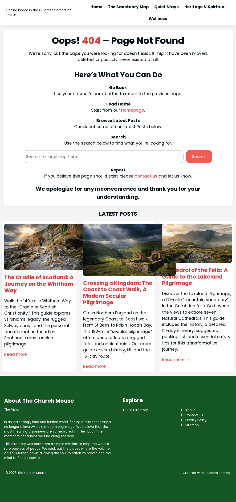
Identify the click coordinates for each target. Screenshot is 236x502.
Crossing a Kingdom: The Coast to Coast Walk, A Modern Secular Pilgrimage (117, 293)
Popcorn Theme (217, 473)
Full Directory (137, 410)
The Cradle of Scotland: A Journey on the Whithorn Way (39, 284)
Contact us (194, 415)
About (190, 410)
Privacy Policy (195, 420)
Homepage (132, 110)
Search (199, 156)
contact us (146, 176)
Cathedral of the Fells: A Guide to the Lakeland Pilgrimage (195, 276)
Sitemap (192, 425)
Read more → (18, 354)
